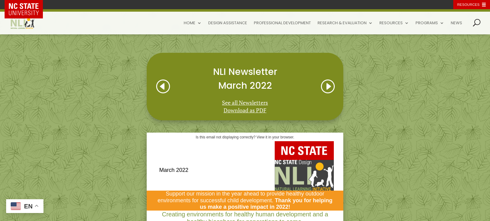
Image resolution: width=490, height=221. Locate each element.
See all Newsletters (245, 102)
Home (189, 23)
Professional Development (282, 23)
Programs (427, 23)
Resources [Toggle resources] (468, 4)
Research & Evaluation (342, 23)
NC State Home (28, 4)
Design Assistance (227, 23)
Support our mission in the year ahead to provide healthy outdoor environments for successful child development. (244, 200)
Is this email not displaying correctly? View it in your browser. (245, 137)
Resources (391, 23)
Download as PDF (245, 110)
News (456, 23)
